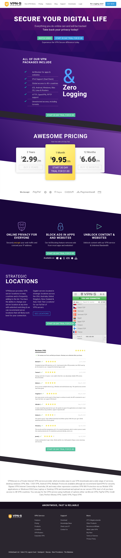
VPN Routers (39, 533)
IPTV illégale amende (93, 520)
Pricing (40, 4)
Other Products (91, 523)
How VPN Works (30, 4)
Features (49, 4)
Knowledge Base (66, 523)
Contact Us (64, 529)
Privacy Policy (91, 539)
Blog (55, 4)
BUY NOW (110, 4)
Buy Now (89, 533)
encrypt (17, 242)
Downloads (72, 4)
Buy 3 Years (31, 167)
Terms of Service (92, 536)
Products (38, 526)
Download (63, 520)
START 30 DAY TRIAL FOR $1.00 (60, 169)
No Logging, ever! (97, 4)
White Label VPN (92, 529)
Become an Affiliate (92, 526)
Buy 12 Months (89, 167)
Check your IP (65, 526)
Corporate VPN (39, 536)
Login (80, 4)
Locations (38, 529)
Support (63, 4)
